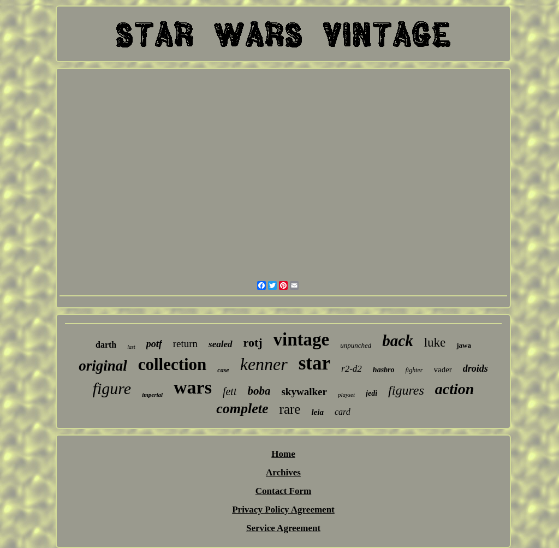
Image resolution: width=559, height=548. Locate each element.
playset (346, 394)
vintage (301, 339)
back (397, 340)
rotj (253, 342)
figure (112, 388)
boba (258, 390)
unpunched (355, 345)
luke (435, 342)
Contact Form (283, 491)
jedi (371, 393)
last (131, 347)
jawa (463, 345)
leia (317, 412)
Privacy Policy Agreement (283, 509)
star (314, 363)
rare (290, 409)
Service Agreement (283, 528)
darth (106, 344)
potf (154, 343)
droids (475, 368)
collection (172, 364)
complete (242, 408)
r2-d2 (351, 369)
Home (283, 454)
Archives (283, 472)
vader (443, 369)
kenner (264, 364)
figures (406, 390)
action (454, 388)
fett (230, 391)
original (103, 366)
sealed (220, 344)
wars (193, 387)
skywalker (303, 391)
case (223, 370)
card (342, 411)
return (185, 343)
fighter (414, 370)
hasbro (384, 370)
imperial (152, 394)
